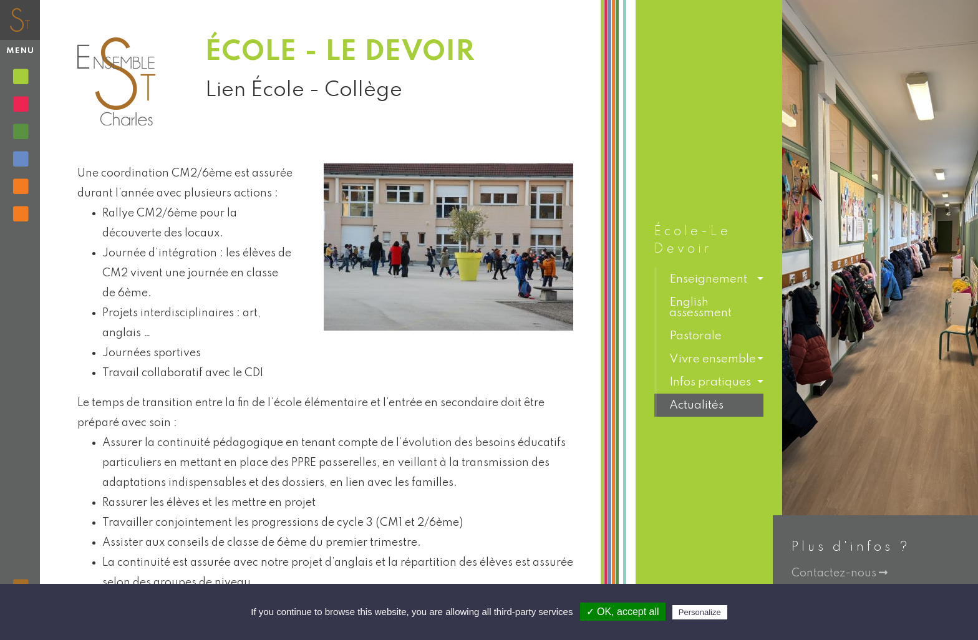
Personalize (700, 612)
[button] (708, 279)
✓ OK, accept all (622, 611)
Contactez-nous (840, 573)
